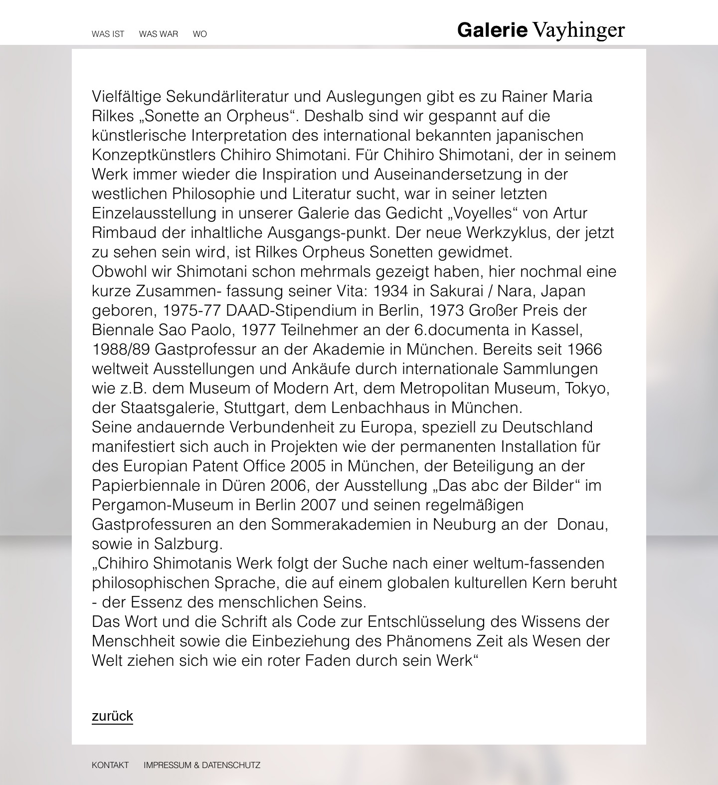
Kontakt (110, 765)
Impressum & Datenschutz (202, 765)
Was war (158, 33)
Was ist (108, 33)
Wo (200, 33)
